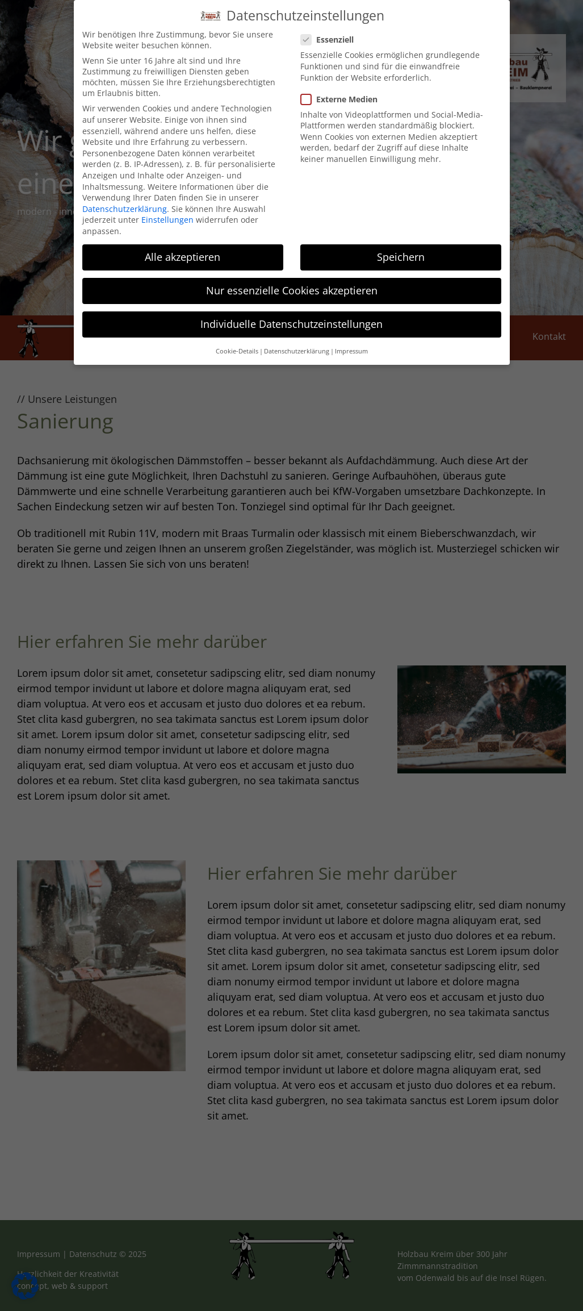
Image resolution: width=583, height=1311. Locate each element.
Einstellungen (167, 215)
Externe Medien (343, 94)
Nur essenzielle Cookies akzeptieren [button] (292, 286)
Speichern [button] (401, 252)
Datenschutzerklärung (124, 203)
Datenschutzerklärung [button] (296, 346)
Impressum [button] (351, 346)
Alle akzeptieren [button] (182, 252)
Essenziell (331, 35)
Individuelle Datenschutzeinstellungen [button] (291, 319)
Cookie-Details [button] (237, 346)
